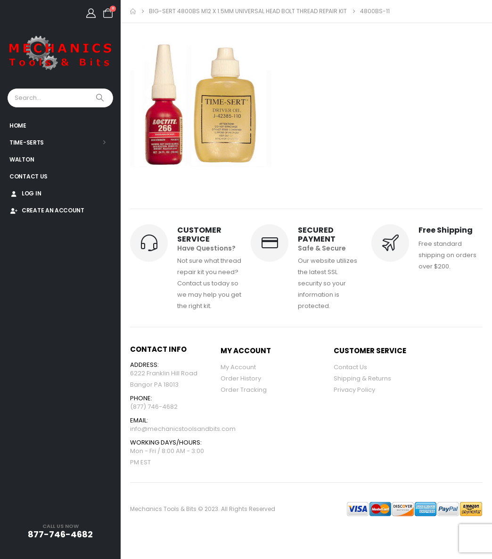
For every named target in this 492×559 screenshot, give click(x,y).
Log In (25, 193)
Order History (241, 378)
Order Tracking (244, 389)
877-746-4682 (60, 534)
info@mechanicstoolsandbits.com (183, 428)
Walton (21, 159)
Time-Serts (26, 142)
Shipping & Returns (362, 378)
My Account (238, 367)
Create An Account (46, 210)
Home (17, 126)
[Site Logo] (60, 53)
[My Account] (91, 13)
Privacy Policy (354, 389)
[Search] (101, 98)
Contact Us (28, 176)
